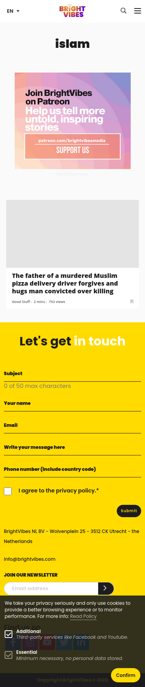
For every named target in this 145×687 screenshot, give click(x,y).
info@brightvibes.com (29, 559)
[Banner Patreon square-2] (73, 120)
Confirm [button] (125, 675)
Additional (28, 631)
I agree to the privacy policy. (57, 490)
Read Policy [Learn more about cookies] (83, 616)
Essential (26, 652)
